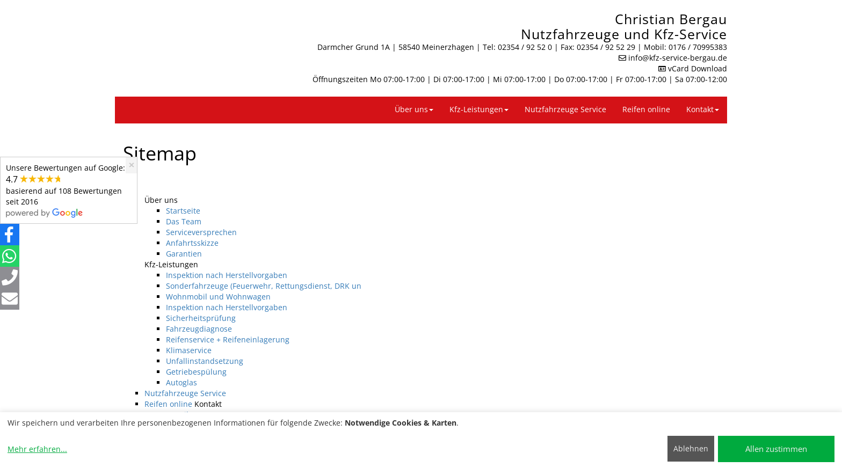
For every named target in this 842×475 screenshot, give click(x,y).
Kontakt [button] (702, 109)
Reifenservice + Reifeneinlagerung (227, 339)
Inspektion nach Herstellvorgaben (226, 275)
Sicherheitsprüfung (201, 318)
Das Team (183, 221)
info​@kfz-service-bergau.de (677, 58)
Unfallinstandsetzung (204, 361)
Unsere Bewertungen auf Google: (65, 190)
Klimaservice (189, 350)
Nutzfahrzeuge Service (565, 109)
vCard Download (692, 68)
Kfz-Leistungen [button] (479, 109)
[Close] (131, 165)
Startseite (183, 211)
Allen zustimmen (776, 448)
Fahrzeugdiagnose (199, 329)
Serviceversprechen (201, 232)
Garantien (184, 254)
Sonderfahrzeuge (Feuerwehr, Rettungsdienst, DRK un (263, 286)
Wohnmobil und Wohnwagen (218, 296)
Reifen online (646, 109)
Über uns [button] (414, 109)
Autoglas (181, 382)
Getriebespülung (196, 372)
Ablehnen (690, 448)
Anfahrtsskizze (192, 243)
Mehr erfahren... (37, 449)
